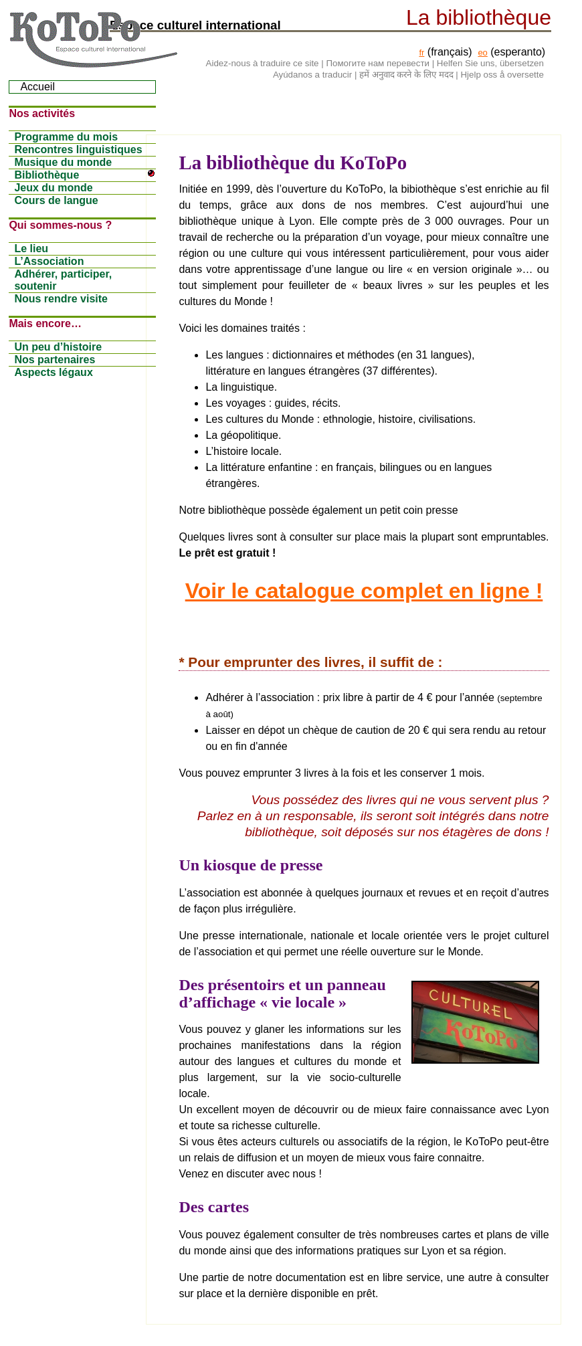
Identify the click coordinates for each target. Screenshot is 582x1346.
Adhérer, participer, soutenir (63, 280)
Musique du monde (63, 162)
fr (421, 52)
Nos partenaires (54, 359)
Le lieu (31, 248)
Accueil (37, 86)
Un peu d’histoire (58, 347)
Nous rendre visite (61, 298)
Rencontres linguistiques (78, 149)
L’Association (49, 261)
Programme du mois (66, 136)
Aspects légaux (53, 372)
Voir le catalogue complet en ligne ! (364, 591)
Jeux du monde (53, 187)
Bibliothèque (85, 175)
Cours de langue (56, 200)
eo (482, 52)
